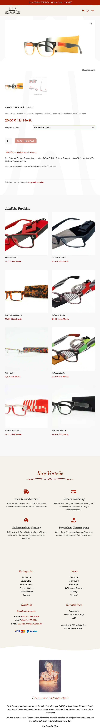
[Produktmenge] (8, 141)
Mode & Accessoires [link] (25, 113)
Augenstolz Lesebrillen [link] (60, 113)
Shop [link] (13, 113)
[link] (12, 11)
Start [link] (7, 113)
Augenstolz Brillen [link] (42, 113)
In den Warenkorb (25, 141)
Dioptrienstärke (12, 127)
